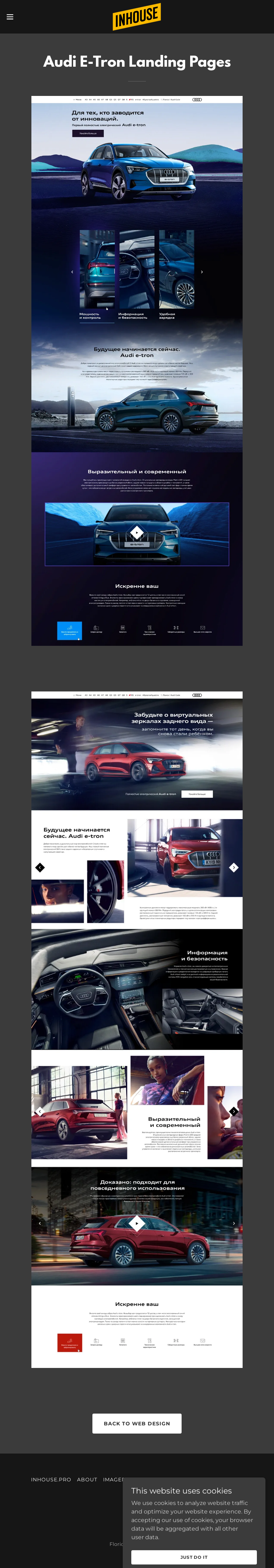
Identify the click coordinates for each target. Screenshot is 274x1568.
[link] (137, 17)
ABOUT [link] (87, 1479)
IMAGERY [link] (116, 1479)
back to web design (137, 1423)
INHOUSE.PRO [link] (51, 1479)
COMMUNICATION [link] (189, 1479)
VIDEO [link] (137, 1491)
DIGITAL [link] (231, 1479)
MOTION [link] (146, 1479)
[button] (23, 17)
